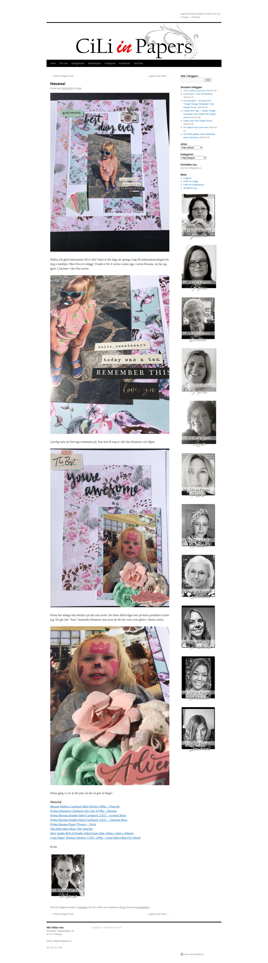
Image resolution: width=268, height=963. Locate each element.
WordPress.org (190, 188)
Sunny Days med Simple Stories (198, 120)
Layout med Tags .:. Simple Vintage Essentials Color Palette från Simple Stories (200, 114)
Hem (53, 63)
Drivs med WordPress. (194, 954)
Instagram (110, 63)
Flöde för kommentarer (194, 184)
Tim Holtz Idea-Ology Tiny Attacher (71, 828)
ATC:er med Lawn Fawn (195, 90)
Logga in (188, 178)
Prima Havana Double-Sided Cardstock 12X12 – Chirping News (88, 819)
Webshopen (94, 63)
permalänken (142, 907)
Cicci (78, 88)
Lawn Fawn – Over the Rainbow (198, 94)
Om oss (63, 63)
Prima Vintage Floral (61, 76)
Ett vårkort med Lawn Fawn (196, 127)
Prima (123, 907)
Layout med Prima (158, 76)
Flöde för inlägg (191, 181)
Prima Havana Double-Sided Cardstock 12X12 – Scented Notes (88, 815)
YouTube (138, 63)
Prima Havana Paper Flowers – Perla (73, 824)
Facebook (124, 63)
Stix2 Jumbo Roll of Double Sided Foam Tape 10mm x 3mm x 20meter (92, 833)
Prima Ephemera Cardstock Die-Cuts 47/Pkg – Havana (83, 811)
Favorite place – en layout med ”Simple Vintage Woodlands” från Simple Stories (199, 104)
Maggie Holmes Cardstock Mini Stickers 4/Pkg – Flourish (84, 806)
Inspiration (82, 907)
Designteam (77, 63)
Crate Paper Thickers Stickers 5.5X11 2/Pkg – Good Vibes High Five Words (95, 837)
